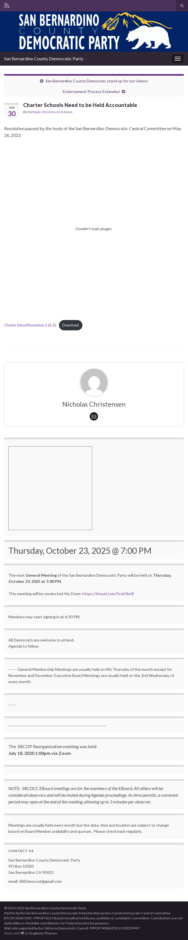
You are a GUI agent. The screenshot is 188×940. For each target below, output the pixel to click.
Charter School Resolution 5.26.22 (30, 325)
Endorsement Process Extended (91, 91)
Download (70, 325)
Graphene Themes (43, 933)
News (68, 112)
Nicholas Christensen (44, 112)
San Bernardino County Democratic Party (43, 58)
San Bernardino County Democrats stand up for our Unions (97, 80)
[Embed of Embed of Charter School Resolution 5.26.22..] (94, 229)
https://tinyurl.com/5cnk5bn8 (108, 593)
